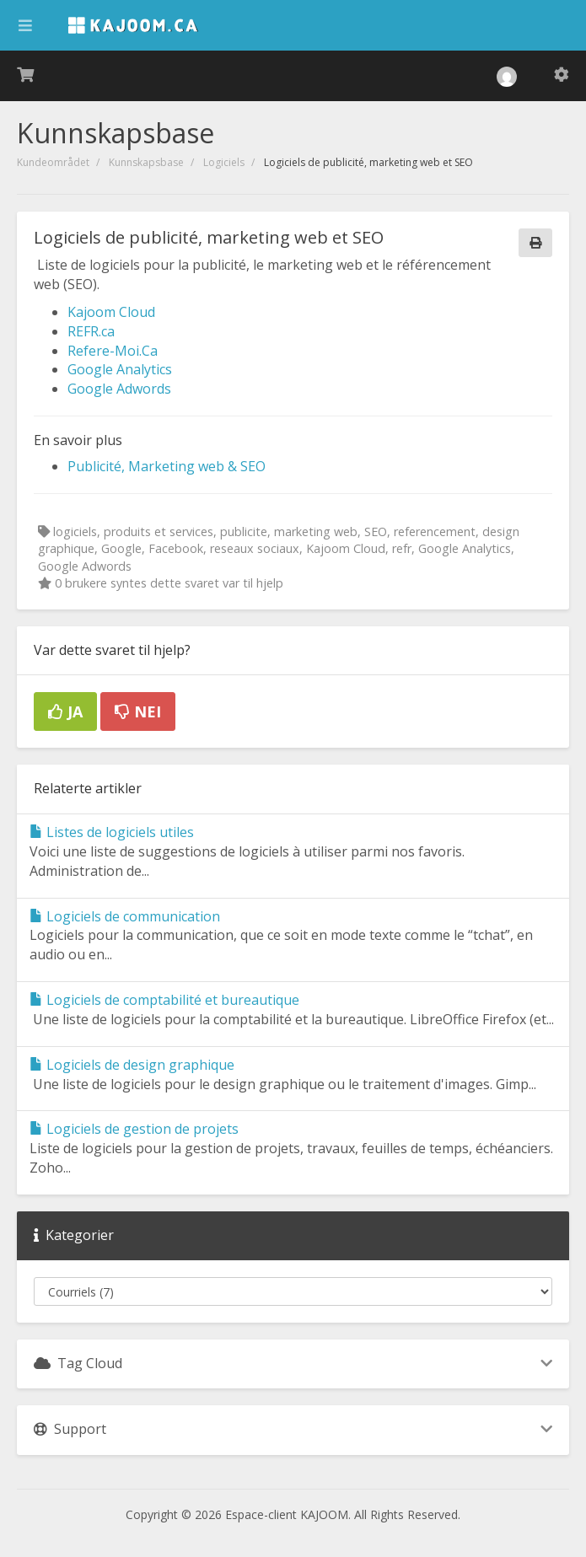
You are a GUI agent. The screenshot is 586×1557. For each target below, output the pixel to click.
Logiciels (224, 162)
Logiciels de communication (125, 916)
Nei (138, 711)
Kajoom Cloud (111, 312)
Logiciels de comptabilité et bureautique (164, 1000)
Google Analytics (119, 369)
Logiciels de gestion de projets (134, 1128)
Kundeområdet (53, 162)
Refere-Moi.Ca (112, 350)
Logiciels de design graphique (132, 1064)
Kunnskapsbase (146, 162)
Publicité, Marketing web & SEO (166, 466)
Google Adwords (119, 388)
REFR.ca (91, 331)
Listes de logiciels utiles (112, 832)
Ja (65, 711)
